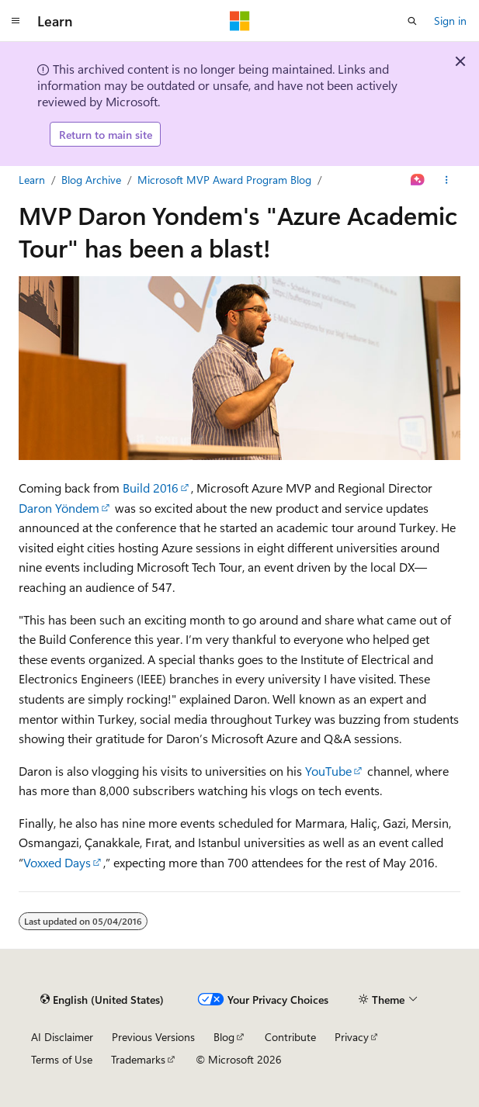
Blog (223, 1036)
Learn (32, 179)
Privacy (352, 1036)
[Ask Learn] (418, 180)
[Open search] (412, 21)
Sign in (450, 20)
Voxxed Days (57, 862)
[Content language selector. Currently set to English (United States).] (102, 999)
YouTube (328, 771)
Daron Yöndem (59, 508)
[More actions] (446, 180)
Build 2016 (151, 487)
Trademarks (138, 1059)
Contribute (290, 1036)
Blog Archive (91, 179)
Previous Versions (153, 1036)
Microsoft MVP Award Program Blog (224, 179)
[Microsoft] (240, 21)
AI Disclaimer (62, 1036)
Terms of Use (61, 1059)
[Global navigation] (15, 21)
